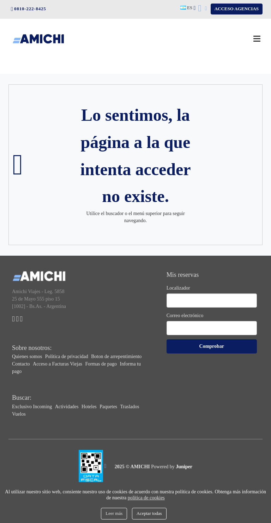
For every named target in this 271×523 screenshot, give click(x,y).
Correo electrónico (185, 315)
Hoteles (90, 406)
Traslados (129, 406)
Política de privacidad (67, 356)
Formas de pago (101, 364)
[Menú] (257, 38)
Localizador (178, 288)
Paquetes (109, 406)
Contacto (21, 364)
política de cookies (146, 497)
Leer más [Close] (114, 513)
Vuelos (19, 414)
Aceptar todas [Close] (149, 513)
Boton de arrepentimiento (116, 356)
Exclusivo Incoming (32, 406)
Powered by (171, 466)
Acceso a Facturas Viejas (58, 364)
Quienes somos (27, 356)
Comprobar (211, 346)
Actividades (67, 406)
